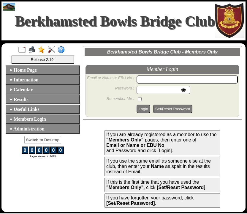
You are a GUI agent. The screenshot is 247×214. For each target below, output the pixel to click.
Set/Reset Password (172, 109)
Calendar (21, 89)
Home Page (23, 70)
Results (19, 99)
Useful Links (24, 109)
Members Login (28, 119)
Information (24, 79)
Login (143, 109)
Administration (27, 128)
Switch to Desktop (43, 140)
